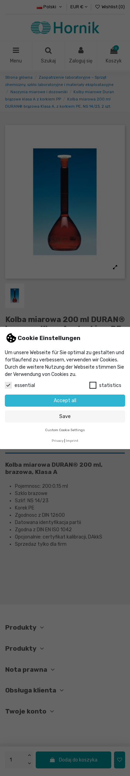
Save (65, 416)
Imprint (72, 441)
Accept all (65, 401)
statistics (105, 385)
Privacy (57, 441)
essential (20, 385)
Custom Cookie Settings (65, 430)
